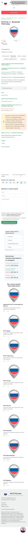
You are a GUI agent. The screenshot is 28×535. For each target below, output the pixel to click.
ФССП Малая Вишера (9, 455)
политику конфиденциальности (13, 215)
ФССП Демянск (7, 480)
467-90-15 (12, 272)
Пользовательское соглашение (8, 499)
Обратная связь (4, 506)
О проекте (3, 502)
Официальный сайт (6, 72)
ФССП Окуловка (7, 430)
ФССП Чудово (6, 331)
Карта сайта (4, 504)
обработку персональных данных (14, 214)
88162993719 (4, 83)
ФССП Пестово (7, 405)
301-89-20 (12, 277)
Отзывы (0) (23, 59)
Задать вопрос (14, 12)
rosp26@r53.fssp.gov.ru (7, 101)
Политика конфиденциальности (8, 498)
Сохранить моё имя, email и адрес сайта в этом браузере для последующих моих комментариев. (14, 218)
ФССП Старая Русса (8, 355)
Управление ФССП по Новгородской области (13, 305)
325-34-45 (12, 265)
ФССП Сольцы (7, 380)
